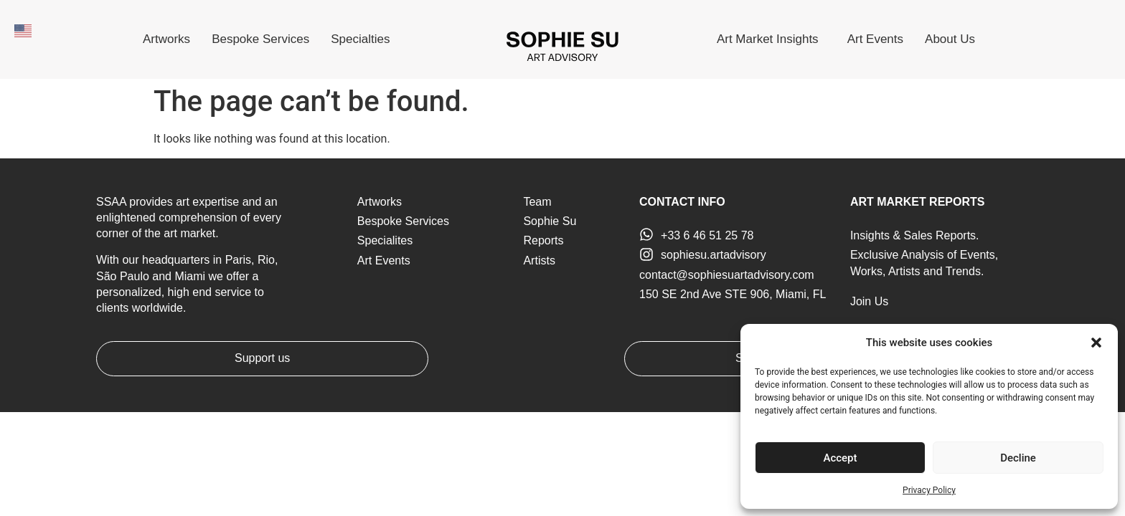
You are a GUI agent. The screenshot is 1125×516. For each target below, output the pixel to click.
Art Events (875, 39)
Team (537, 202)
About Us (953, 39)
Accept (840, 458)
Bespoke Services (260, 39)
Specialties (360, 39)
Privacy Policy (929, 490)
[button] (1096, 342)
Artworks (166, 39)
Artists (539, 260)
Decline (1018, 458)
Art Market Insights (771, 39)
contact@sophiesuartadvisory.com (726, 275)
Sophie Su (549, 221)
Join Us (869, 301)
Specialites (385, 240)
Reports (543, 240)
